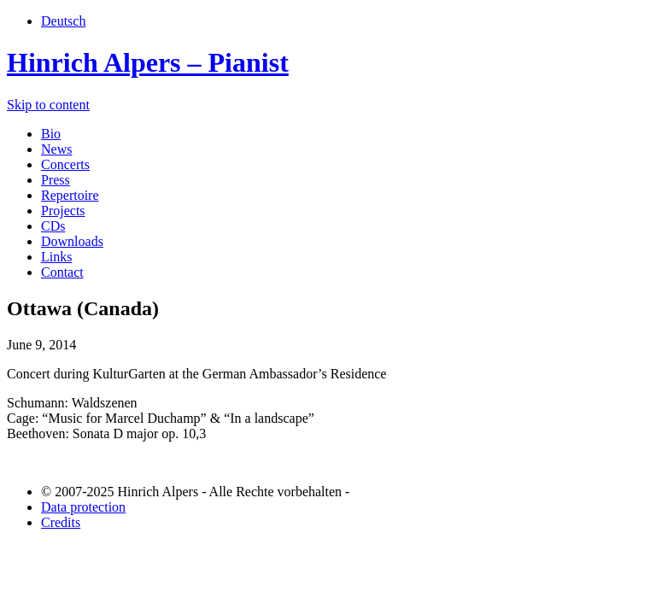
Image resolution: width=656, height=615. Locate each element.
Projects (63, 210)
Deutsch (63, 21)
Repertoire (70, 195)
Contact (62, 272)
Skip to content (48, 104)
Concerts (65, 164)
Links (56, 256)
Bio (51, 133)
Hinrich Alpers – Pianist (148, 62)
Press (55, 180)
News (56, 149)
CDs (53, 226)
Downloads (72, 241)
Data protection (83, 507)
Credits (60, 522)
